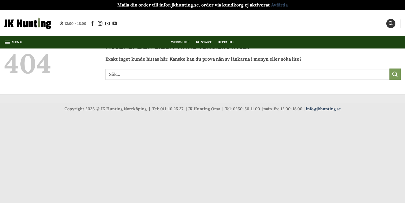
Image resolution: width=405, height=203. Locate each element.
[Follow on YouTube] (114, 23)
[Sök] (390, 23)
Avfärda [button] (279, 5)
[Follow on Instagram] (100, 23)
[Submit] (395, 74)
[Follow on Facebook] (92, 23)
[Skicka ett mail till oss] (107, 23)
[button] (13, 42)
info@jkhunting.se (323, 108)
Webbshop (180, 42)
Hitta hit (226, 42)
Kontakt (204, 42)
